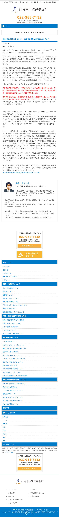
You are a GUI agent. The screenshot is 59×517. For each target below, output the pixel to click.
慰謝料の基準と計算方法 (10, 352)
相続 (4, 440)
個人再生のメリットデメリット (13, 397)
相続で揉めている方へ (10, 308)
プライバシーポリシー (15, 499)
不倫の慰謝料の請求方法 (10, 327)
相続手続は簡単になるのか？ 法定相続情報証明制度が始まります (26, 39)
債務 (4, 427)
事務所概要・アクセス (10, 276)
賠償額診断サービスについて (12, 372)
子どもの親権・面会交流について (13, 333)
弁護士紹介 (6, 266)
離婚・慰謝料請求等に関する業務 (13, 320)
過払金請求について (9, 394)
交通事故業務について (10, 341)
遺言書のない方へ (8, 295)
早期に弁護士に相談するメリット (13, 369)
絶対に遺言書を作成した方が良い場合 (15, 305)
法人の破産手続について (10, 404)
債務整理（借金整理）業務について (14, 384)
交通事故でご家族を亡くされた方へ (14, 358)
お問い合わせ (35, 496)
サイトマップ (12, 503)
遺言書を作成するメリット (11, 302)
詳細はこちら (9, 452)
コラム (5, 420)
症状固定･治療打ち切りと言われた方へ (15, 375)
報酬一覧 (5, 270)
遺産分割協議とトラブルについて (13, 312)
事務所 (5, 423)
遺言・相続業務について (10, 288)
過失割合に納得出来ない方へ (12, 355)
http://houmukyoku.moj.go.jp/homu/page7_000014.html (21, 172)
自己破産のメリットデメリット (13, 390)
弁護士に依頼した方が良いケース (13, 345)
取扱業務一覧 (7, 273)
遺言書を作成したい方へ (10, 298)
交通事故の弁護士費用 (10, 365)
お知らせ (5, 417)
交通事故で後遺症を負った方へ (13, 362)
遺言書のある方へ (8, 291)
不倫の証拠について (9, 330)
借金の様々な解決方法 (10, 387)
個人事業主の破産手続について (13, 401)
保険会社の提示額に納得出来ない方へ (15, 348)
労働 (4, 430)
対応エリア (6, 280)
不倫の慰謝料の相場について (12, 323)
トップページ (12, 489)
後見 (4, 437)
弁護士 (5, 434)
